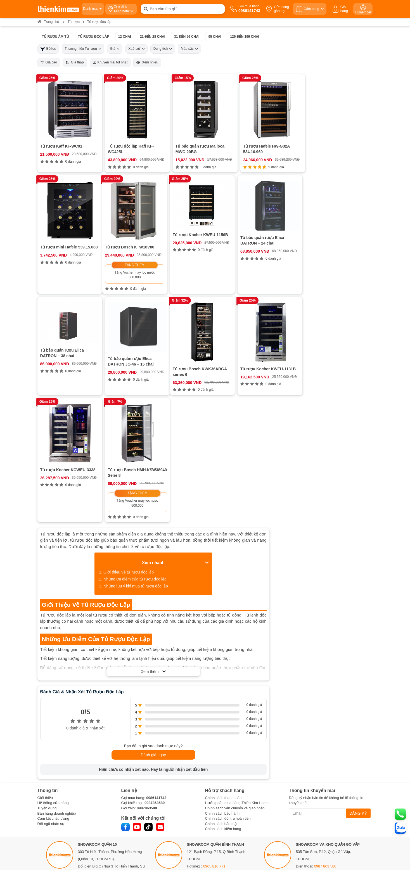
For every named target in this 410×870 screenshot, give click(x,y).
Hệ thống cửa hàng (53, 702)
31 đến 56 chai (186, 36)
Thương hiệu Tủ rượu (83, 49)
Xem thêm (153, 570)
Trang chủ (48, 22)
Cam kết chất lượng (53, 717)
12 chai (124, 36)
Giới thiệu (45, 696)
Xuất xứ (136, 49)
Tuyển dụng (47, 707)
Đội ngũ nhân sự (51, 722)
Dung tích (162, 49)
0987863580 (154, 702)
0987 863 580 (325, 765)
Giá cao (49, 62)
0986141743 (156, 696)
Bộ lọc (48, 49)
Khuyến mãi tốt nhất (110, 62)
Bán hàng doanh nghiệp (56, 712)
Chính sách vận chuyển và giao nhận (235, 707)
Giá (115, 49)
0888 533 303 (103, 780)
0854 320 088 (214, 773)
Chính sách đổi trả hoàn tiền (228, 717)
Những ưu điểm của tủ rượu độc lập (135, 478)
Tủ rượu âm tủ (55, 36)
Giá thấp (75, 62)
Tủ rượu (74, 22)
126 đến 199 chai (244, 36)
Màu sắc (189, 49)
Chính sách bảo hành (222, 712)
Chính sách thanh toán (223, 696)
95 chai (214, 36)
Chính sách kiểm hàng (223, 728)
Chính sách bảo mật (221, 722)
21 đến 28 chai (152, 36)
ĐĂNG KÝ (358, 712)
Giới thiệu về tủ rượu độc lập (128, 471)
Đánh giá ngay (153, 653)
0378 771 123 (108, 825)
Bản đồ (86, 795)
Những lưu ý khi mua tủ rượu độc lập (135, 485)
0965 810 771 (214, 765)
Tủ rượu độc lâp (93, 36)
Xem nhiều (147, 62)
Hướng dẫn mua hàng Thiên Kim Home (237, 702)
